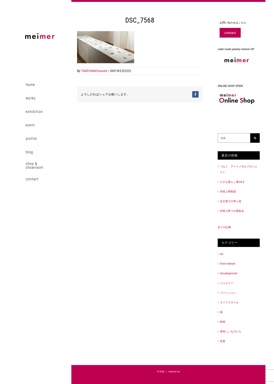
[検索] (255, 138)
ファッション (228, 292)
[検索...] (234, 138)
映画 (222, 321)
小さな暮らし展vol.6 (232, 181)
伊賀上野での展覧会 (232, 210)
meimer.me (174, 371)
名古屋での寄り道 (230, 201)
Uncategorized (228, 273)
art (221, 253)
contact (230, 33)
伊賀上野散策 (228, 191)
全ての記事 (224, 227)
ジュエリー (226, 283)
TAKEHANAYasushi (94, 71)
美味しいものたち (230, 331)
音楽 (222, 341)
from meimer (227, 263)
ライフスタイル (229, 302)
